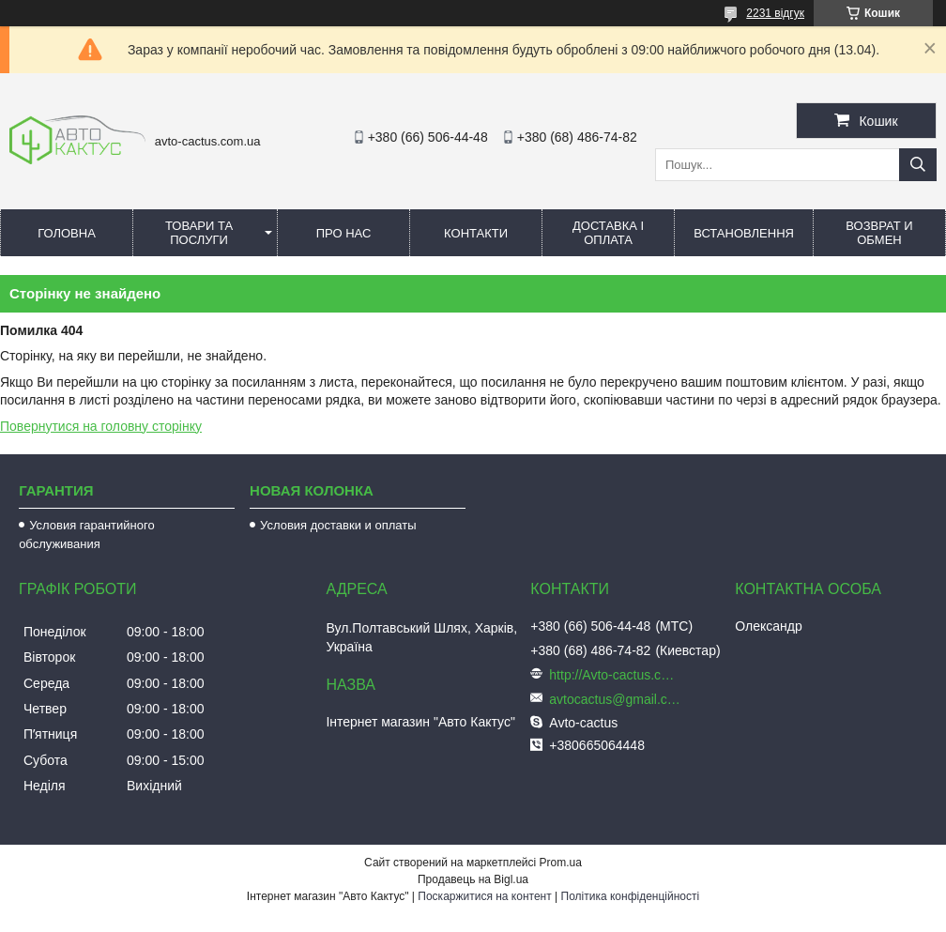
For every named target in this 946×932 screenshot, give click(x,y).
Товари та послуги (199, 233)
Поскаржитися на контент (484, 896)
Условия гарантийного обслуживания (87, 534)
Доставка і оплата (608, 233)
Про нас (344, 233)
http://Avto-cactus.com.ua (614, 674)
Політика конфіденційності (630, 896)
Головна (67, 233)
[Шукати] (918, 164)
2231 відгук (775, 13)
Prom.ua (561, 862)
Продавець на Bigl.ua (473, 879)
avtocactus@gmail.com (614, 699)
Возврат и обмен (879, 233)
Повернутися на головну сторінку (101, 426)
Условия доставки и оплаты (338, 525)
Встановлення (744, 233)
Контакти (476, 233)
